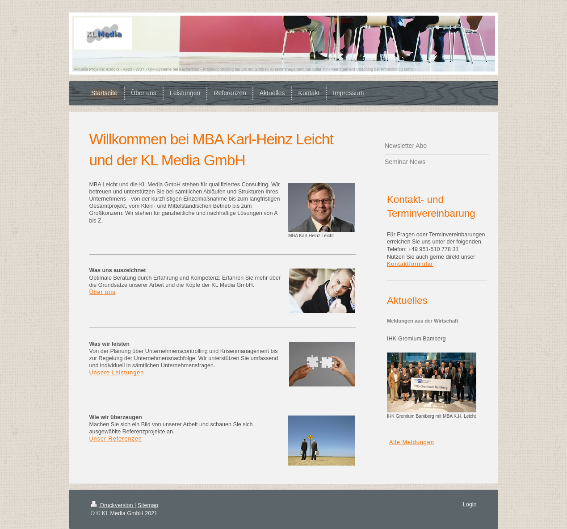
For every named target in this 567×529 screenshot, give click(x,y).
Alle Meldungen (411, 442)
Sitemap (148, 505)
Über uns (102, 292)
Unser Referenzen (115, 439)
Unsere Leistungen (116, 372)
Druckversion (112, 505)
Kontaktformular (410, 264)
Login (470, 504)
